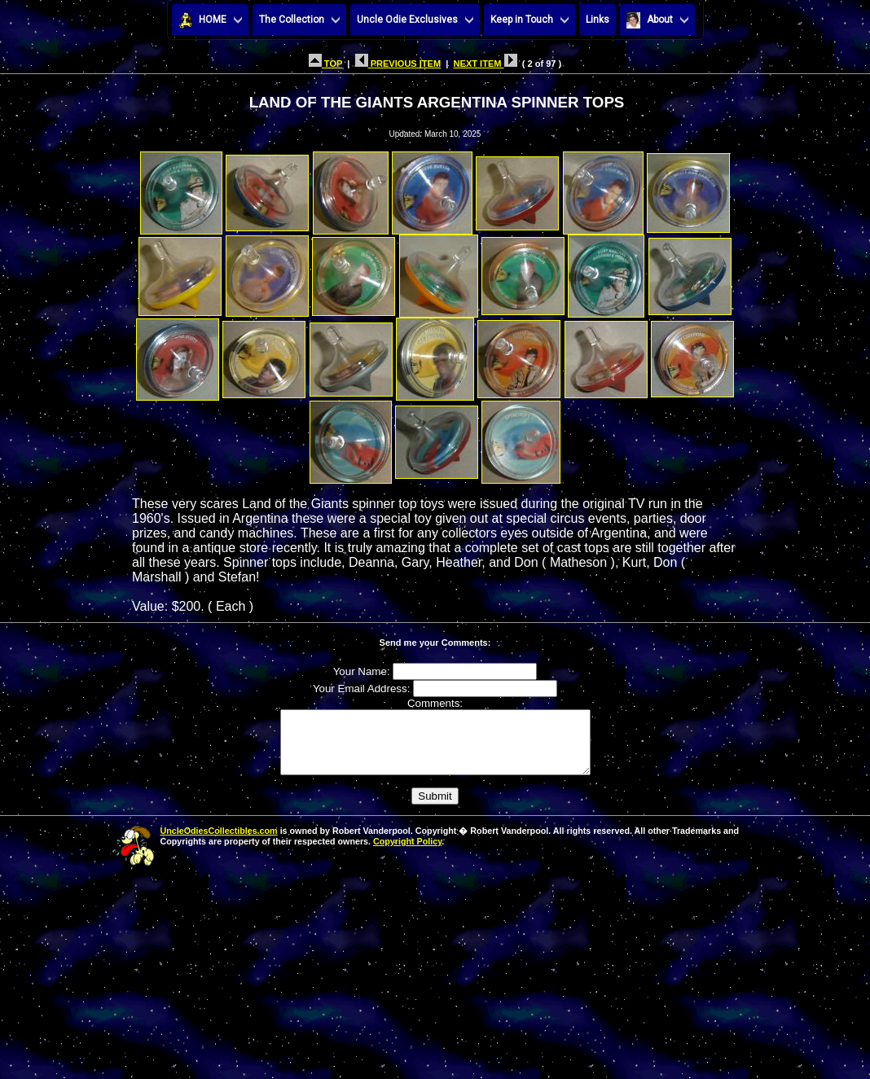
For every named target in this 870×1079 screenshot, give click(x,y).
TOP (325, 63)
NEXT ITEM (485, 63)
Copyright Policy (407, 853)
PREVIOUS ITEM (398, 63)
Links (597, 19)
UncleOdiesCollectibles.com (219, 843)
